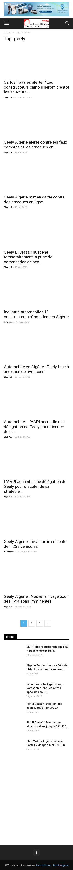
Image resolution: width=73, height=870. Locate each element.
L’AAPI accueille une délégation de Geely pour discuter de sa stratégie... (35, 486)
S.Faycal (8, 321)
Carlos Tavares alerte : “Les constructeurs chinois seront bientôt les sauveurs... (36, 87)
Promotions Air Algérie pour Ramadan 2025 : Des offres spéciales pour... (44, 688)
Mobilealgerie (60, 865)
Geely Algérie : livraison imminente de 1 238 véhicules (35, 544)
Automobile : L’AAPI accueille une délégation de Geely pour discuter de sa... (34, 427)
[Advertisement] (36, 795)
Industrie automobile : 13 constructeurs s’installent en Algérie (36, 314)
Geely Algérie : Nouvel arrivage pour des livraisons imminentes (36, 599)
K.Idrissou (9, 551)
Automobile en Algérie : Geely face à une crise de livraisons (36, 369)
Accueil (8, 32)
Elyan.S (8, 97)
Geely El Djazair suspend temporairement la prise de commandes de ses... (28, 257)
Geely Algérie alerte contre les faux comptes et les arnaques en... (35, 144)
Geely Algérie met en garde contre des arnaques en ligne (34, 199)
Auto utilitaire (43, 865)
